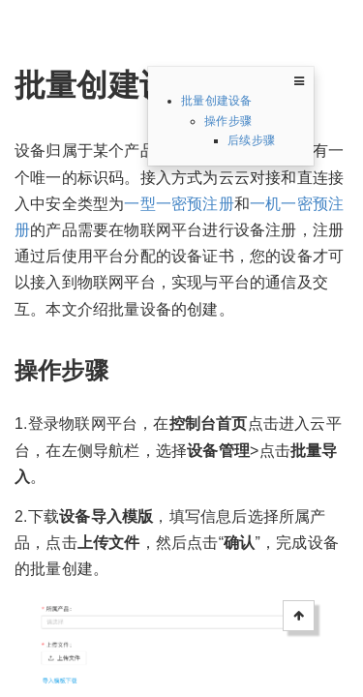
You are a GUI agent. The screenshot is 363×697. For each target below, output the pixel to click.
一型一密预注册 (178, 204)
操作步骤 (228, 121)
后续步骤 (251, 140)
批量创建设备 (216, 100)
